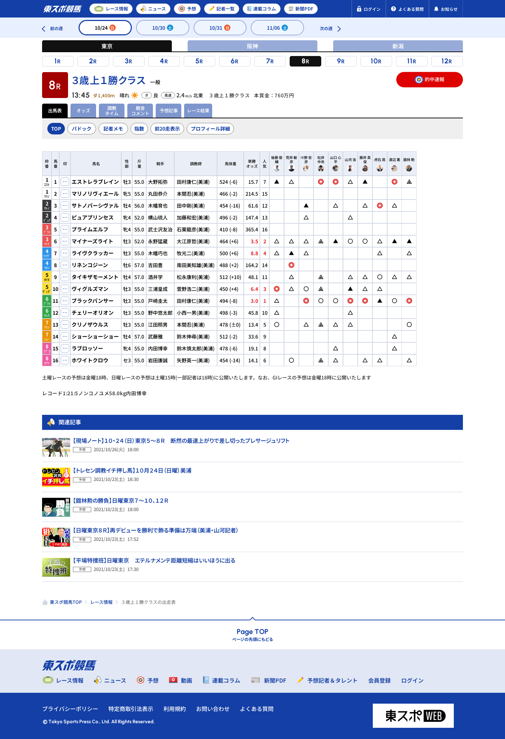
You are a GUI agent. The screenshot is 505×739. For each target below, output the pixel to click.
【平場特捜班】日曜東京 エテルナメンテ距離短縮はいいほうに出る (154, 560)
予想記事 (169, 110)
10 (374, 61)
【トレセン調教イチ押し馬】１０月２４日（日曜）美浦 (132, 470)
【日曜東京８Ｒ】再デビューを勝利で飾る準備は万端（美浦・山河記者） (156, 530)
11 (410, 61)
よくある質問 (257, 708)
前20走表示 (167, 128)
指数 (139, 128)
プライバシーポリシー (70, 708)
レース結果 (198, 110)
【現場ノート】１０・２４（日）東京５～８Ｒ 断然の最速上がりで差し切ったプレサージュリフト (181, 440)
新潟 (398, 46)
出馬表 (55, 110)
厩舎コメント (140, 110)
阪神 (252, 46)
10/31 (219, 27)
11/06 (277, 27)
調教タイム (112, 110)
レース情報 (101, 602)
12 (445, 61)
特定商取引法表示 (130, 708)
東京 (107, 46)
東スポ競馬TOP (66, 602)
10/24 (105, 27)
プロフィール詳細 (210, 128)
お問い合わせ (213, 708)
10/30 (162, 27)
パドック (82, 128)
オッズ (83, 110)
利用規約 (174, 708)
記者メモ (113, 128)
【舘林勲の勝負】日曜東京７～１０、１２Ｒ (120, 500)
